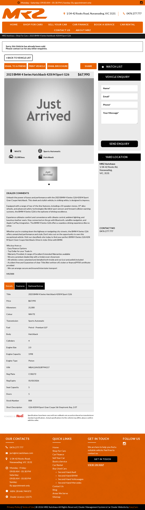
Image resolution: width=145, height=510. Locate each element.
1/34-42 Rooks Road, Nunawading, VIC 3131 (90, 13)
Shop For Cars (33, 24)
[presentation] (117, 131)
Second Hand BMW (68, 475)
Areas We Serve (60, 493)
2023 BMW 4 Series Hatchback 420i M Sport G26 (50, 36)
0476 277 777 (133, 13)
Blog (55, 489)
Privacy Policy (14, 507)
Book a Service (60, 461)
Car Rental (127, 24)
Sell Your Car (57, 24)
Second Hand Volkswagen (70, 479)
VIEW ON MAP (96, 465)
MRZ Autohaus (8, 36)
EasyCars (133, 507)
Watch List (114, 66)
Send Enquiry (119, 143)
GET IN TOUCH (102, 459)
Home (14, 24)
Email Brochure (58, 66)
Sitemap (56, 496)
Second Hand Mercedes (69, 482)
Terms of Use (28, 507)
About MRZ (83, 30)
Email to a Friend (15, 66)
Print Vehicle (37, 66)
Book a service (104, 24)
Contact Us (62, 30)
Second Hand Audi (67, 472)
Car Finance (80, 24)
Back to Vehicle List (18, 57)
